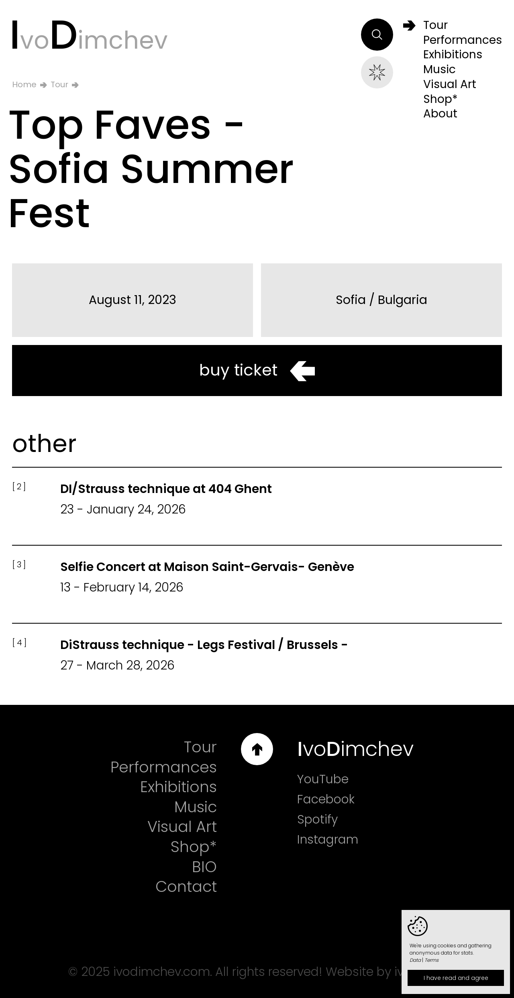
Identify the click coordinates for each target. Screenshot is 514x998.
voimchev (89, 34)
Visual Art (182, 827)
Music (195, 807)
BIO (204, 867)
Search (377, 34)
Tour (59, 84)
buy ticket (257, 370)
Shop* (194, 847)
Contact (186, 887)
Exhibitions (178, 787)
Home (24, 84)
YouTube (323, 779)
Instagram (327, 839)
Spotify (317, 819)
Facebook (326, 799)
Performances (163, 767)
